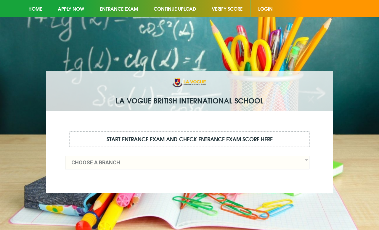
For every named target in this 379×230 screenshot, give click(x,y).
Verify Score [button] (227, 8)
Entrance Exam (119, 8)
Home (35, 8)
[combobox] (187, 162)
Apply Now (71, 8)
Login (265, 8)
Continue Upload (175, 8)
